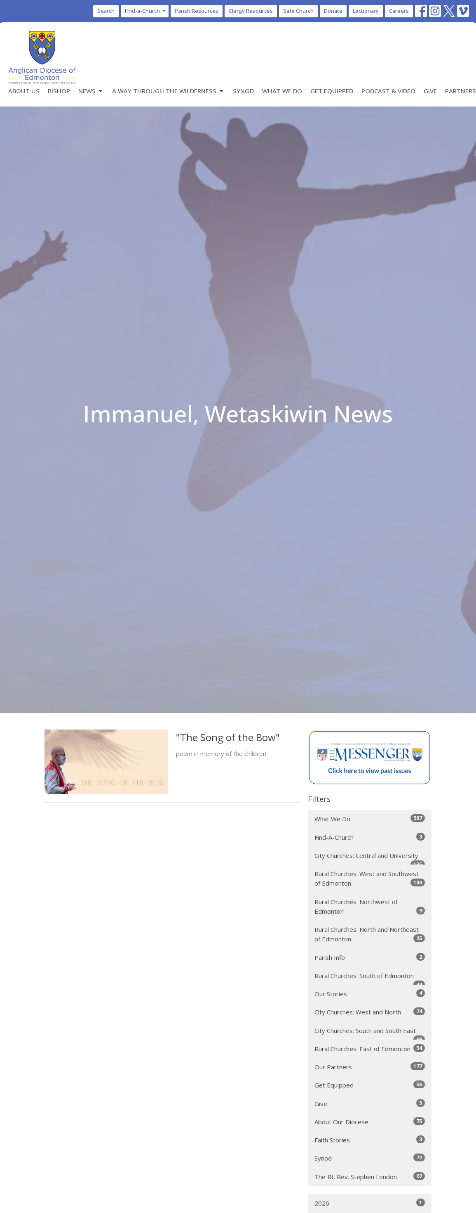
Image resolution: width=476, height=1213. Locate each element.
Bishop (59, 91)
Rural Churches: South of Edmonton (369, 978)
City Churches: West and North (369, 1011)
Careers (399, 10)
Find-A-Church (369, 837)
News (91, 91)
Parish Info (369, 957)
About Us (24, 91)
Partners (460, 91)
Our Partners (369, 1066)
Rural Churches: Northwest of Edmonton (369, 906)
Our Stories (369, 993)
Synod (243, 91)
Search (106, 10)
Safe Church (298, 10)
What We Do (282, 91)
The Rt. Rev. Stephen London (369, 1176)
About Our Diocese (369, 1121)
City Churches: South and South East (369, 1033)
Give (430, 91)
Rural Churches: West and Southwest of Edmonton (369, 878)
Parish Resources (196, 10)
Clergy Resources (251, 10)
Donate (333, 10)
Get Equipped (331, 91)
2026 (369, 1203)
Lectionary (366, 10)
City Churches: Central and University (369, 858)
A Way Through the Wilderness (168, 91)
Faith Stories (369, 1139)
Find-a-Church (145, 10)
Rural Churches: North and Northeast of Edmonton (369, 934)
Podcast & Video (388, 91)
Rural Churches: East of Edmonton (369, 1048)
